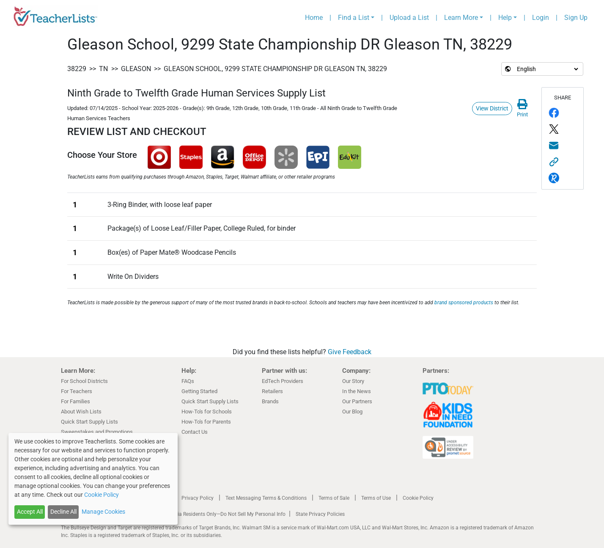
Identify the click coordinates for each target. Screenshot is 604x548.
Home (314, 18)
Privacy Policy (197, 498)
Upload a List (409, 18)
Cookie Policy (418, 498)
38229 (76, 69)
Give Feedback (349, 352)
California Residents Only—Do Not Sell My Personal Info (222, 514)
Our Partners (357, 401)
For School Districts (84, 381)
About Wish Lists (81, 411)
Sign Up (576, 18)
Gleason (136, 69)
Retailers (272, 391)
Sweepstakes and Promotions (97, 432)
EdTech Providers (282, 381)
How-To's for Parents (206, 422)
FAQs (187, 381)
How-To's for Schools (206, 411)
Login (540, 18)
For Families (75, 401)
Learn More (461, 18)
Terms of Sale (333, 498)
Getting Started (199, 391)
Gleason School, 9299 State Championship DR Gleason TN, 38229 (275, 69)
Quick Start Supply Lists (89, 422)
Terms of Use (376, 498)
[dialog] (93, 479)
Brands (270, 401)
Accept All (30, 511)
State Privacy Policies (320, 514)
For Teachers (76, 391)
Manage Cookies (103, 511)
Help (505, 18)
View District (492, 108)
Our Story (353, 381)
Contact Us (194, 432)
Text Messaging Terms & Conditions (266, 498)
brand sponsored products (463, 303)
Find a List (353, 18)
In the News (356, 391)
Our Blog (352, 411)
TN (103, 69)
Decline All (63, 511)
